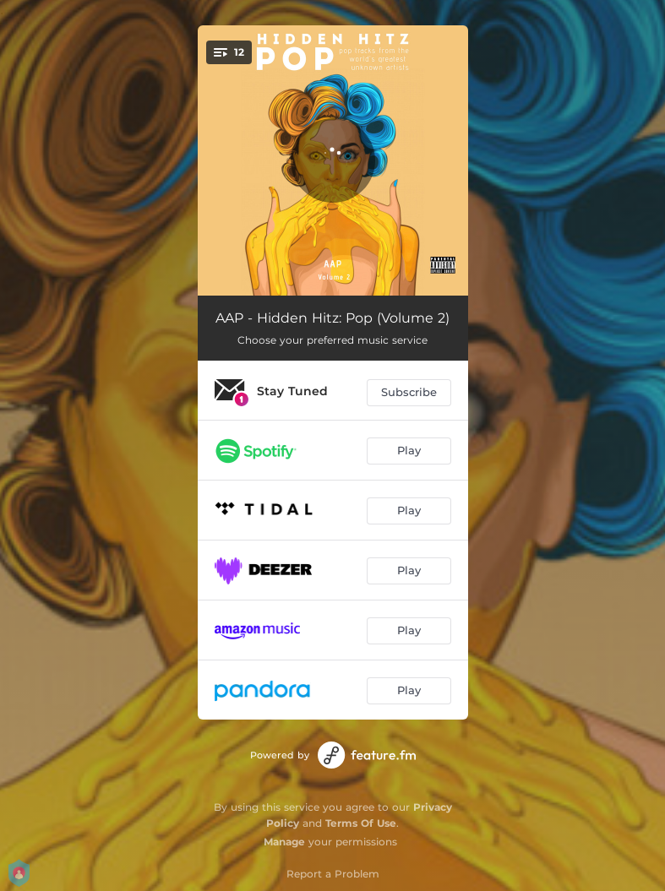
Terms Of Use (360, 823)
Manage (284, 841)
